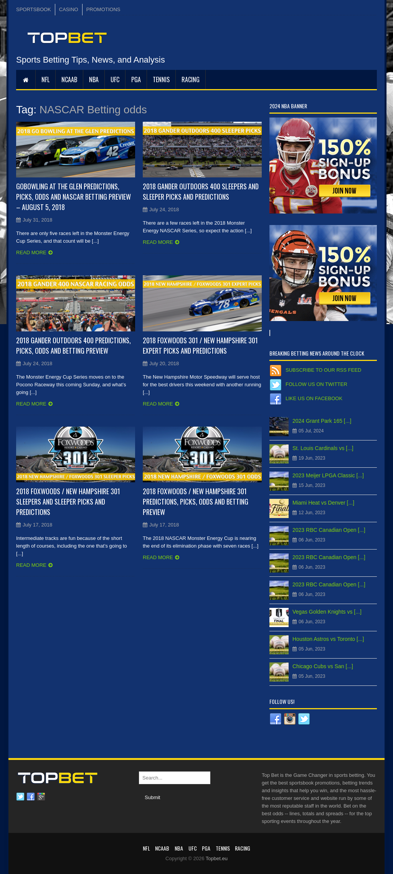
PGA (136, 79)
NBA (94, 79)
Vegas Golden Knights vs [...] (327, 612)
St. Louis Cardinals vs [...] (322, 448)
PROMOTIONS (103, 9)
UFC (115, 79)
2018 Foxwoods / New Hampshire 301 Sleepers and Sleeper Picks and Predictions (68, 501)
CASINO (68, 9)
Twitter (20, 797)
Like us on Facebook (314, 398)
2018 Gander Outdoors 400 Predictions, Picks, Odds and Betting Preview (73, 345)
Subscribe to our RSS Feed (323, 370)
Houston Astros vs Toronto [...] (328, 639)
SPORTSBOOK (33, 9)
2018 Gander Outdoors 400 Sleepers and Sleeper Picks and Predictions (201, 191)
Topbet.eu (217, 858)
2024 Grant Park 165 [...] (321, 421)
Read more (31, 252)
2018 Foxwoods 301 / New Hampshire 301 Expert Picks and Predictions (200, 345)
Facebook (30, 797)
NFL (45, 79)
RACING (191, 79)
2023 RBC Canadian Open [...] (328, 530)
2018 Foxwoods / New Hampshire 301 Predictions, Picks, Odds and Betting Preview (195, 501)
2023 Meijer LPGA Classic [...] (328, 475)
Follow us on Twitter (316, 384)
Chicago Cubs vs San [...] (322, 666)
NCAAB (69, 79)
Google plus (41, 797)
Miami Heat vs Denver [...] (323, 503)
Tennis (161, 79)
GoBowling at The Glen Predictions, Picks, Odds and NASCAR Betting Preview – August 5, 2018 (73, 196)
